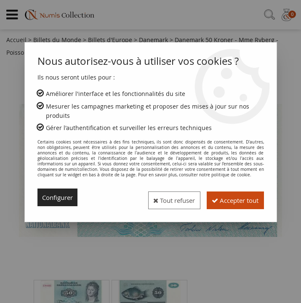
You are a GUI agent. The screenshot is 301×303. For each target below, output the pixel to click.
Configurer (59, 197)
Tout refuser (162, 197)
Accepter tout (231, 197)
